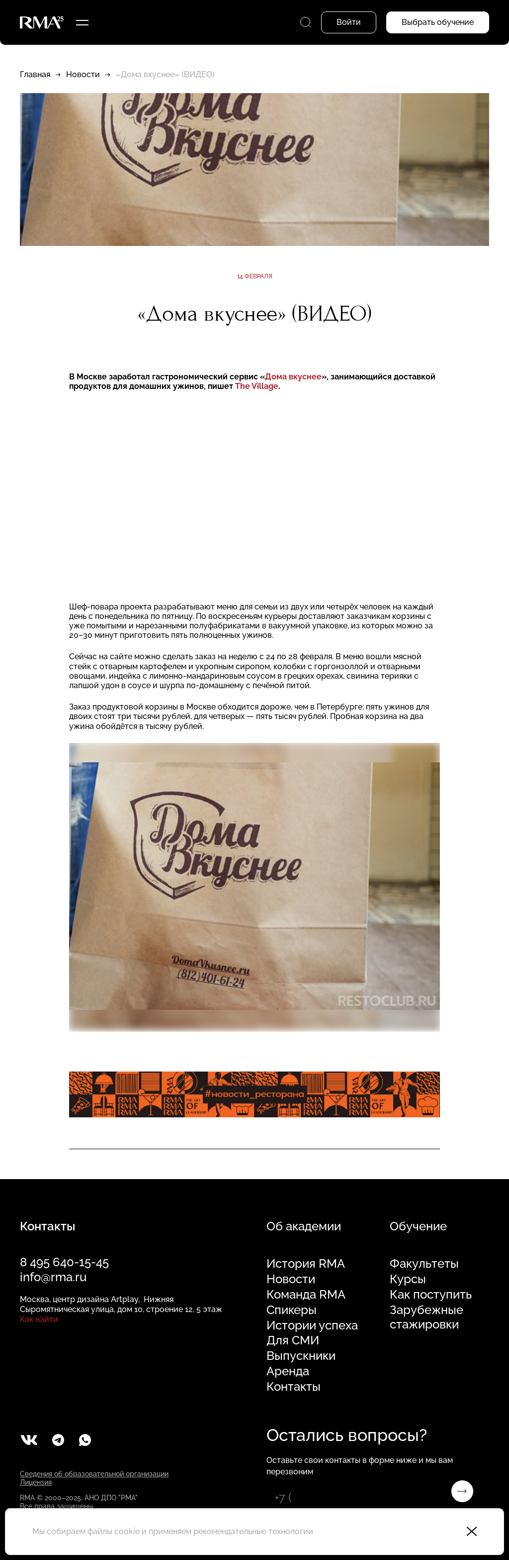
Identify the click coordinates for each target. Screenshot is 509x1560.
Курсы (408, 1279)
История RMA (305, 1264)
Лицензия (36, 1482)
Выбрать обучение (438, 22)
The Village (256, 386)
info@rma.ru (53, 1277)
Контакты (293, 1387)
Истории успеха (312, 1325)
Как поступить (431, 1295)
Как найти (39, 1319)
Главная (35, 74)
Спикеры (291, 1310)
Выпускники (301, 1356)
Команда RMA (305, 1295)
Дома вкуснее (293, 376)
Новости (83, 74)
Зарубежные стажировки (426, 1317)
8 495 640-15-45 (64, 1262)
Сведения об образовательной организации (94, 1474)
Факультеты (424, 1264)
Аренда (287, 1371)
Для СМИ (292, 1340)
